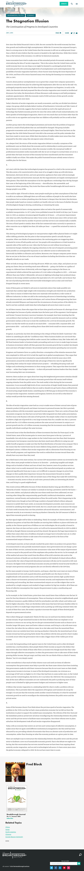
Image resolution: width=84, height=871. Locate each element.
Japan (7, 827)
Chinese (8, 832)
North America (10, 829)
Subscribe (10, 816)
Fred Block (32, 764)
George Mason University (14, 834)
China (7, 824)
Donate (64, 4)
